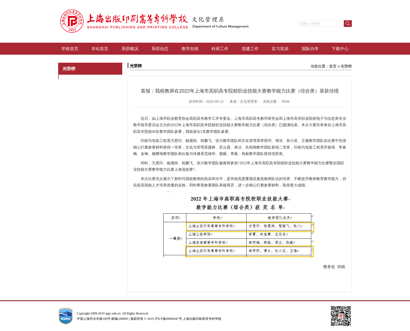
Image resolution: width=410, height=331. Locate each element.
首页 (333, 66)
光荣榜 (346, 66)
